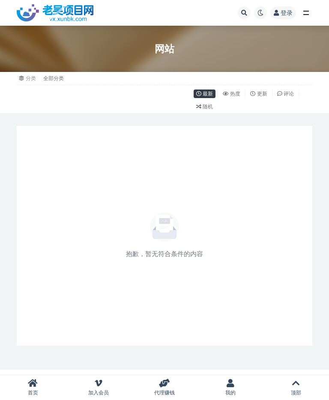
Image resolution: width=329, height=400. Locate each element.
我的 (230, 387)
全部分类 (53, 78)
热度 (231, 93)
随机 (204, 106)
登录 (283, 12)
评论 (285, 93)
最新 (204, 93)
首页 (33, 387)
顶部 (296, 387)
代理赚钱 (164, 387)
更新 (258, 93)
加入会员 (99, 387)
